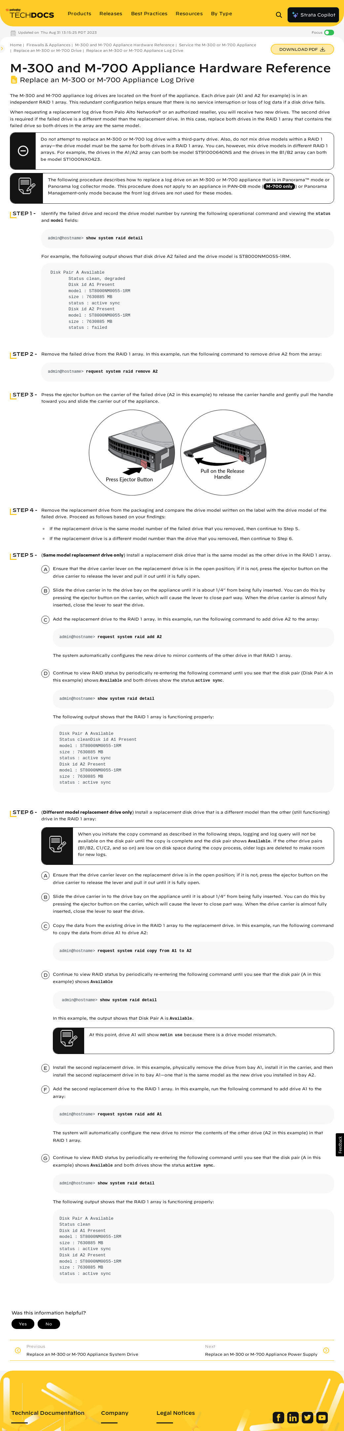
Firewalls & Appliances (48, 45)
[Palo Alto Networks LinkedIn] (293, 1421)
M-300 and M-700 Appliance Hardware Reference (124, 45)
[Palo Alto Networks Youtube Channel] (321, 1421)
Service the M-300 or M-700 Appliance (217, 45)
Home (16, 45)
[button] (340, 1144)
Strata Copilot (313, 15)
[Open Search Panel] (281, 15)
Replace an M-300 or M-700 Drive (48, 50)
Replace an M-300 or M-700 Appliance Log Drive (134, 50)
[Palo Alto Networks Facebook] (278, 1421)
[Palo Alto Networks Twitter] (307, 1421)
